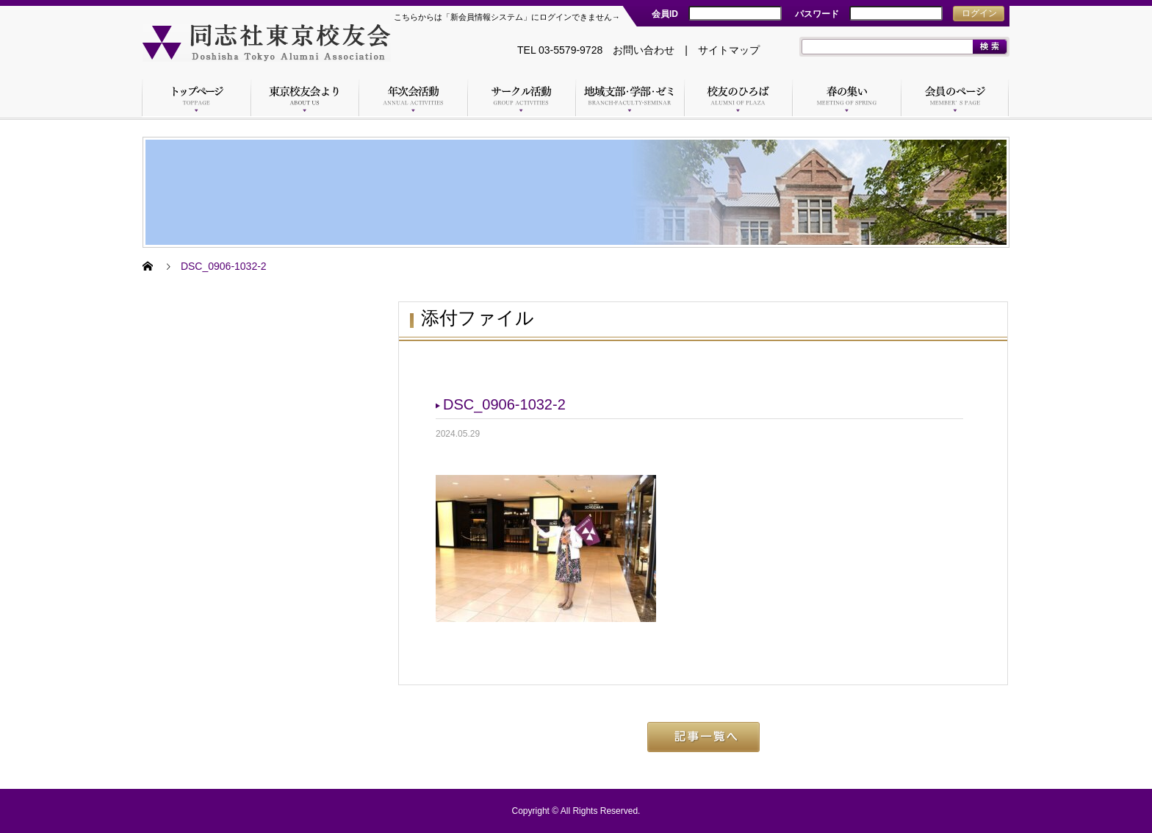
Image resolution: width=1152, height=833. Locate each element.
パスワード (817, 14)
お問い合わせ (643, 50)
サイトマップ (729, 50)
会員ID (665, 14)
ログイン (979, 13)
